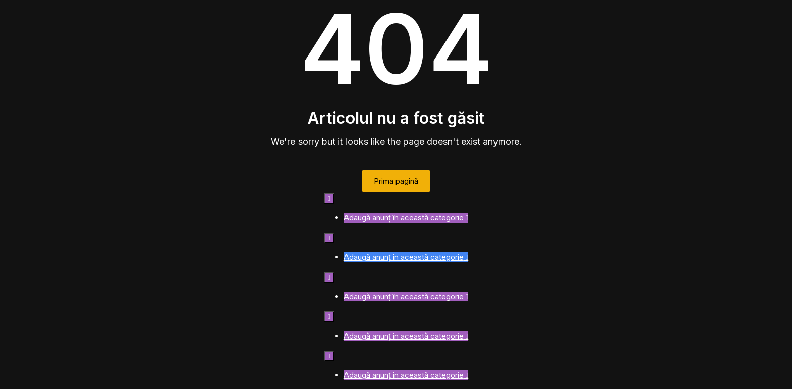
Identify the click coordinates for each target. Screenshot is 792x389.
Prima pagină (396, 181)
